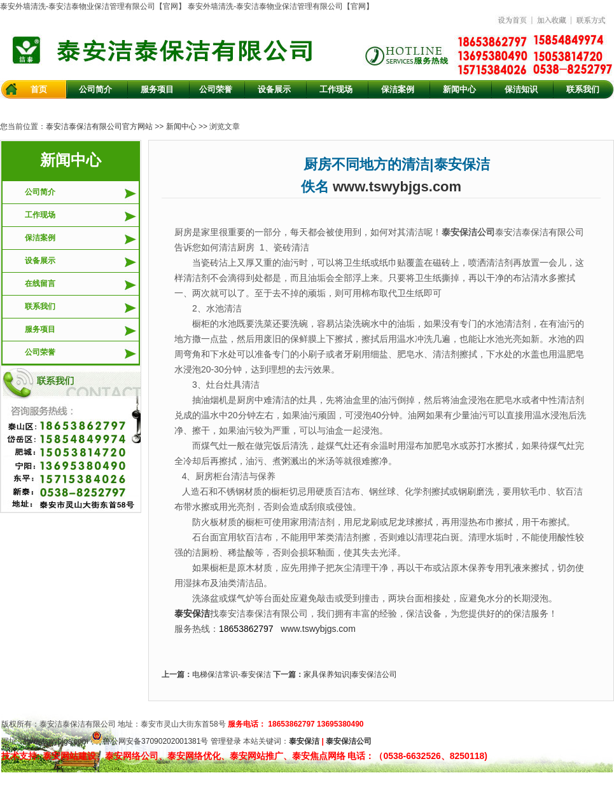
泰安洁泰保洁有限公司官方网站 (99, 126)
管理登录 (226, 741)
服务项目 (40, 329)
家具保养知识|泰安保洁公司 (350, 674)
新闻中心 (181, 126)
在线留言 (40, 283)
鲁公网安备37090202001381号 (149, 741)
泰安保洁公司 (349, 741)
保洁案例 (40, 237)
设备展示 (40, 260)
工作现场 (40, 214)
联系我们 (40, 306)
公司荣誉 (40, 352)
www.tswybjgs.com (397, 187)
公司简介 (40, 192)
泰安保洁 (304, 741)
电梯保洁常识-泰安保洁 (231, 674)
